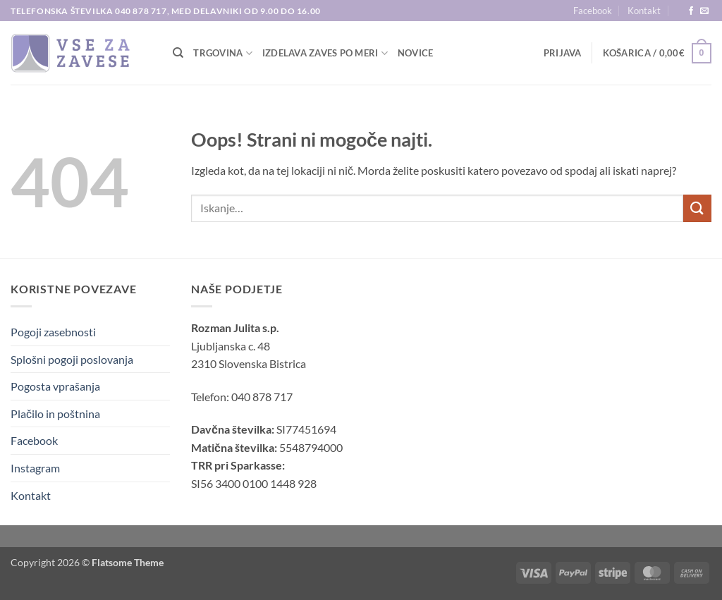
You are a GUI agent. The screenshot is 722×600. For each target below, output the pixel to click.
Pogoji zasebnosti (53, 331)
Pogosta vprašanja (55, 386)
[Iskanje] (178, 52)
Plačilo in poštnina (55, 413)
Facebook (592, 10)
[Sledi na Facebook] (691, 11)
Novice (416, 53)
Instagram (35, 468)
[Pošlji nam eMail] (704, 11)
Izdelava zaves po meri (325, 53)
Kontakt (644, 10)
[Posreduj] (697, 208)
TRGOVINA (222, 53)
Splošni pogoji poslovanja (72, 359)
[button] (563, 53)
